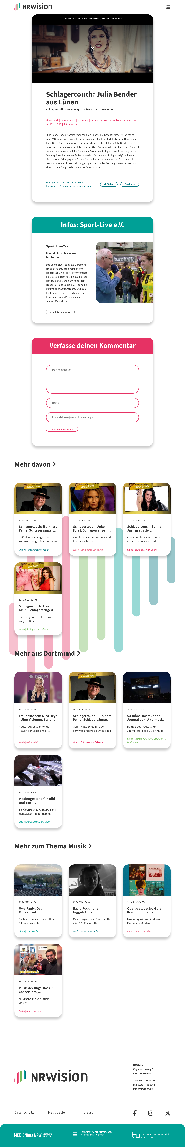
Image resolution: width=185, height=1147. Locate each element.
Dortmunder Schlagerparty (108, 155)
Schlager (51, 182)
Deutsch (71, 182)
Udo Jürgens (84, 186)
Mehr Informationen (60, 312)
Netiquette (56, 1112)
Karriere (64, 151)
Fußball (83, 277)
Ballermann (52, 186)
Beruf (81, 182)
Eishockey (67, 281)
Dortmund (82, 120)
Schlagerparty (68, 186)
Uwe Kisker (98, 147)
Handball (51, 281)
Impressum (88, 1112)
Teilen (109, 184)
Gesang (61, 182)
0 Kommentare (71, 124)
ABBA (56, 139)
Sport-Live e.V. (67, 120)
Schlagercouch (122, 147)
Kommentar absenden (62, 429)
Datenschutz (24, 1112)
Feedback (129, 184)
